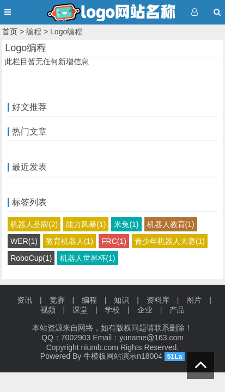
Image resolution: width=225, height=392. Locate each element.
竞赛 (57, 300)
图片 (194, 300)
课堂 (80, 309)
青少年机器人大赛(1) (170, 241)
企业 (145, 309)
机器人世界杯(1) (87, 258)
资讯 (24, 300)
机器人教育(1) (170, 224)
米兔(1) (126, 224)
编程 (33, 31)
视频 (48, 309)
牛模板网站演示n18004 (122, 356)
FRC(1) (113, 241)
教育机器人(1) (69, 241)
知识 (121, 300)
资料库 (158, 300)
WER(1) (24, 241)
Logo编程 (66, 31)
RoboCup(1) (31, 258)
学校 (112, 309)
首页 (9, 31)
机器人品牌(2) (34, 224)
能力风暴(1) (86, 224)
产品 (177, 309)
